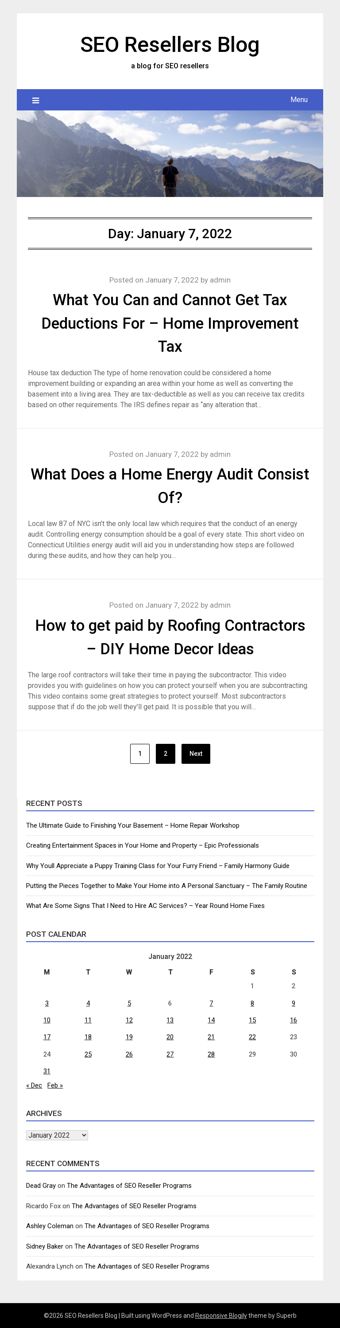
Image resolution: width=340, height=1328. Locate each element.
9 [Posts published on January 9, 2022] (293, 1003)
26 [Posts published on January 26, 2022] (129, 1054)
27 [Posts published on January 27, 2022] (170, 1054)
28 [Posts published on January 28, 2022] (211, 1054)
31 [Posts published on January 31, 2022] (46, 1071)
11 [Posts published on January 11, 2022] (88, 1020)
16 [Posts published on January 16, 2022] (293, 1020)
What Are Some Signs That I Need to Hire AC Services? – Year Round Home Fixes (145, 906)
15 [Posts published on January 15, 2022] (252, 1020)
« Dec (34, 1085)
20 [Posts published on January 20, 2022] (170, 1037)
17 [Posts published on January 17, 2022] (46, 1037)
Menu (299, 99)
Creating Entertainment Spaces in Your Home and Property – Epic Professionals (142, 845)
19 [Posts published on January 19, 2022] (129, 1037)
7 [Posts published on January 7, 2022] (211, 1003)
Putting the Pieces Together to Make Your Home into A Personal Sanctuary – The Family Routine (166, 886)
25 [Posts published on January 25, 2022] (88, 1054)
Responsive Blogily (221, 1315)
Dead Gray (41, 1186)
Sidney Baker (44, 1246)
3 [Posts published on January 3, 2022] (47, 1003)
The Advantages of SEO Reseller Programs (129, 1186)
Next (195, 753)
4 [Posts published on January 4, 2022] (88, 1003)
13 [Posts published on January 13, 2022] (170, 1020)
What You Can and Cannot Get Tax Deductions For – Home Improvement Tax (170, 323)
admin (220, 279)
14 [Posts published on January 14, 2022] (211, 1020)
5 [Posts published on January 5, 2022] (129, 1003)
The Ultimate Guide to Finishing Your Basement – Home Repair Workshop (133, 825)
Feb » (55, 1085)
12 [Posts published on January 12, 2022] (129, 1020)
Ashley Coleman (49, 1226)
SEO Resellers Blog (170, 44)
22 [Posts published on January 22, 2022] (252, 1037)
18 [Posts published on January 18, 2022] (88, 1037)
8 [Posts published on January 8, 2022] (252, 1003)
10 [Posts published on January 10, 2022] (46, 1020)
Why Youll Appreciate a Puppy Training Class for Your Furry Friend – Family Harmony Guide (158, 866)
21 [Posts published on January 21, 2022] (211, 1037)
